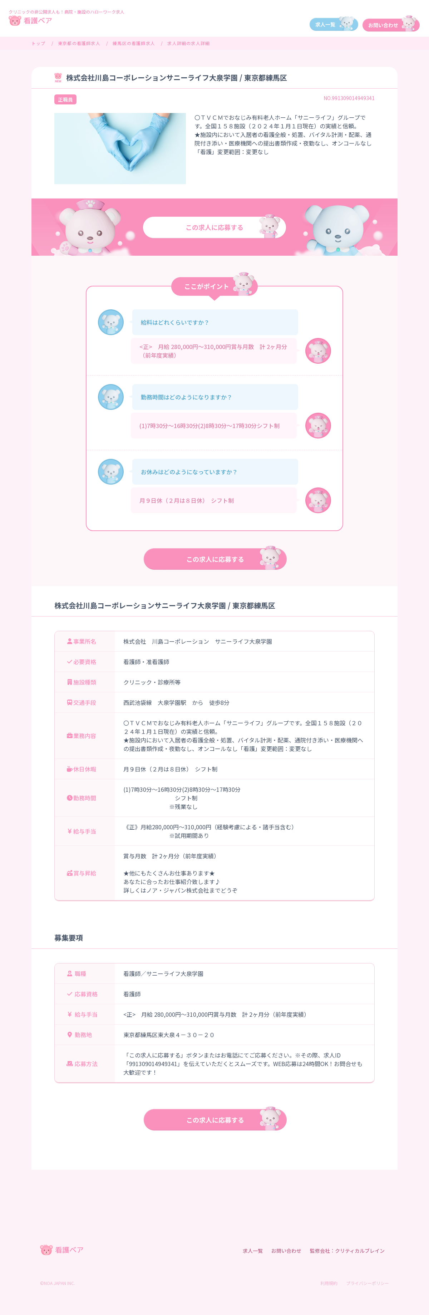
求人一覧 (253, 1250)
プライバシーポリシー (367, 1283)
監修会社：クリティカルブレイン (347, 1250)
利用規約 (328, 1283)
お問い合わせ (286, 1250)
